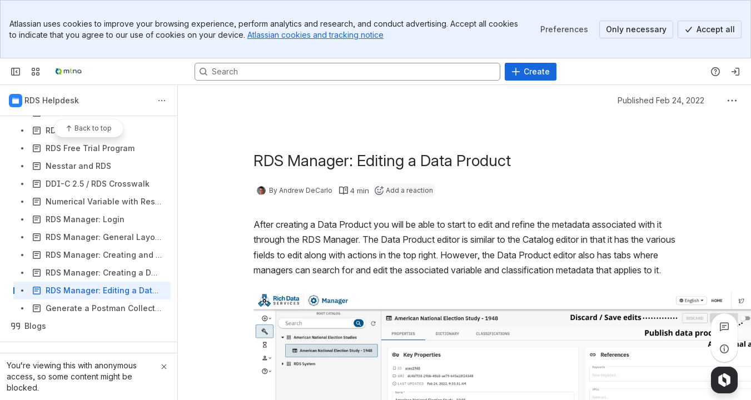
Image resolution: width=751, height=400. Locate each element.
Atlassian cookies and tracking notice (315, 34)
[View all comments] (724, 327)
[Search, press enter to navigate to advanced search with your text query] (347, 72)
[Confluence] (68, 72)
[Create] (530, 72)
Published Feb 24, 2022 (661, 100)
